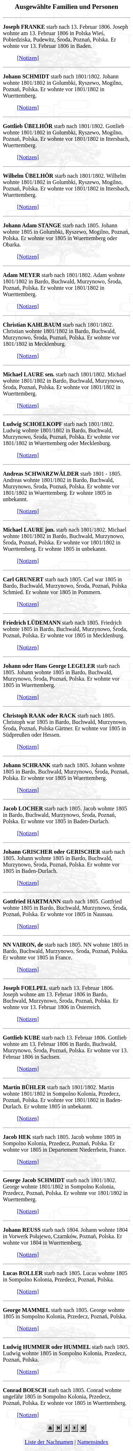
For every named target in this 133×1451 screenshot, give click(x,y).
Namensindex (93, 1442)
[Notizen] (28, 58)
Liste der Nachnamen (48, 1442)
